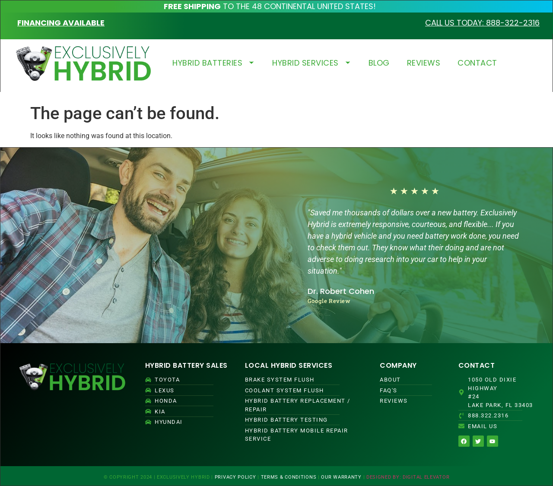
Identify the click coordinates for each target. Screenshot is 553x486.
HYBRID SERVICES (311, 62)
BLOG (379, 62)
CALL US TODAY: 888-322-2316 (482, 22)
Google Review (329, 301)
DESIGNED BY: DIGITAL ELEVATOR (407, 477)
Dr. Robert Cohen (341, 291)
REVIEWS (424, 62)
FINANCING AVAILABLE (61, 22)
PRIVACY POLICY (235, 477)
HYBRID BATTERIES (213, 62)
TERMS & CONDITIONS (289, 477)
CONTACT (477, 62)
